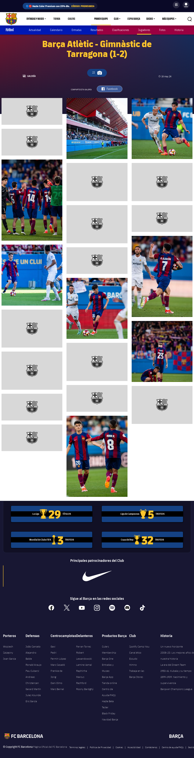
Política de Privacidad (100, 745)
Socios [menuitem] (149, 18)
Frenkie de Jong (56, 671)
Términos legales (77, 745)
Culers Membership (109, 647)
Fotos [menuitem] (162, 30)
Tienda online (109, 680)
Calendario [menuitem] (56, 30)
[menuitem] (186, 4)
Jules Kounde (33, 693)
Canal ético (135, 650)
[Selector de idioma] (176, 5)
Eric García (31, 699)
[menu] (186, 5)
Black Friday (108, 711)
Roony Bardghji (84, 686)
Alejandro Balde (31, 653)
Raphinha (81, 668)
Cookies (119, 745)
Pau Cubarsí (32, 668)
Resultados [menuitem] (97, 30)
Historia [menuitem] (178, 30)
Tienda (56, 18)
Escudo (133, 656)
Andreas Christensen (32, 677)
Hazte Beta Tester (108, 702)
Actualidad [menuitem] (35, 30)
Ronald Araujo (33, 662)
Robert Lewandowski (84, 653)
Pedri (53, 650)
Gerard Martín (33, 686)
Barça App (107, 674)
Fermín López (58, 656)
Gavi (53, 644)
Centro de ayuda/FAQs (173, 745)
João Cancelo (33, 644)
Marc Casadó (58, 662)
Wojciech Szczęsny (8, 647)
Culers (70, 18)
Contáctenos (151, 745)
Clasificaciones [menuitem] (120, 30)
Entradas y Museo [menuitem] (35, 18)
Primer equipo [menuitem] (103, 18)
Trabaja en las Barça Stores (136, 671)
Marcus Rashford (81, 677)
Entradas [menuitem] (76, 30)
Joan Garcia (9, 656)
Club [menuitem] (118, 18)
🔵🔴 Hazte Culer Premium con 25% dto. (60, 6)
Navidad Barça (110, 717)
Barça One (107, 656)
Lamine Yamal (84, 662)
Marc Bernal (57, 686)
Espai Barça (134, 18)
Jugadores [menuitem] (144, 30)
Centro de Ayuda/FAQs (109, 690)
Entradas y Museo (108, 665)
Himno (133, 662)
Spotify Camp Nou (139, 644)
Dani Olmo (56, 680)
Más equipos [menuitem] (168, 18)
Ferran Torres (83, 644)
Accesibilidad (134, 745)
